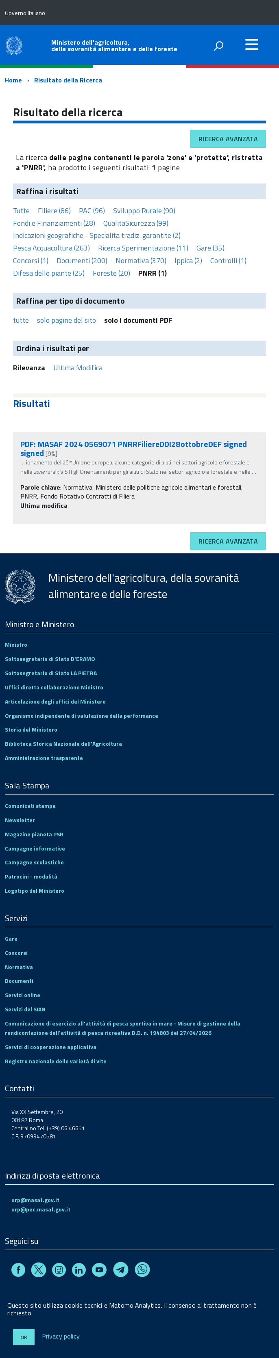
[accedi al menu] (251, 44)
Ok (23, 1337)
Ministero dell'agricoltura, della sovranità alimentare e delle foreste (114, 45)
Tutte (21, 210)
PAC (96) (92, 210)
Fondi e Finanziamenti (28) (54, 223)
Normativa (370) (141, 260)
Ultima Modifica (77, 367)
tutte (21, 320)
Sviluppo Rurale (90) (144, 210)
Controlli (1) (228, 260)
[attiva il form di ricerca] (218, 46)
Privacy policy (61, 1336)
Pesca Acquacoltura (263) (51, 247)
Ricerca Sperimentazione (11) (143, 247)
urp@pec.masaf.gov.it (40, 1209)
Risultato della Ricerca (68, 80)
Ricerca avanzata (228, 139)
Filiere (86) (54, 210)
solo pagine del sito (66, 320)
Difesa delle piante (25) (49, 273)
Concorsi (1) (30, 260)
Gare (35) (210, 247)
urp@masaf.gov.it (35, 1200)
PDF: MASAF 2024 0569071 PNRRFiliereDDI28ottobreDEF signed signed (133, 448)
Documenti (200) (82, 260)
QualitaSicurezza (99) (135, 223)
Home (13, 80)
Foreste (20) (111, 273)
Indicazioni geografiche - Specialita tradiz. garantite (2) (97, 235)
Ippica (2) (188, 260)
